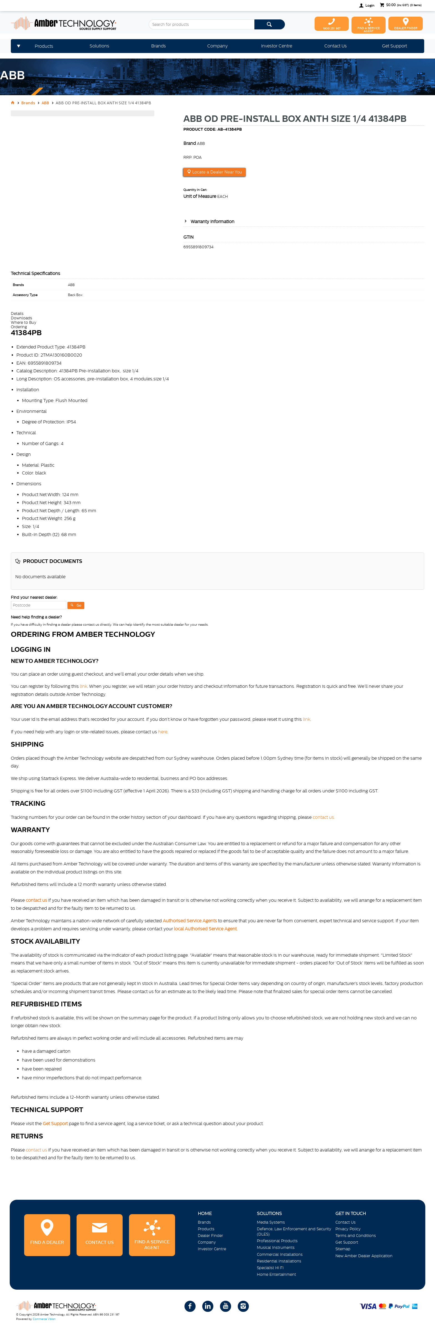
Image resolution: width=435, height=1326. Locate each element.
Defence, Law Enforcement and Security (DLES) (294, 1231)
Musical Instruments (276, 1247)
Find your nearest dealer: (34, 597)
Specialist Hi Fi (270, 1268)
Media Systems (271, 1222)
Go (79, 605)
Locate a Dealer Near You (216, 172)
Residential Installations (279, 1261)
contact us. (324, 817)
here (162, 731)
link (83, 686)
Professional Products (277, 1241)
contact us (36, 1149)
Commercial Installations (280, 1254)
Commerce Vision (44, 1318)
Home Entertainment (276, 1274)
